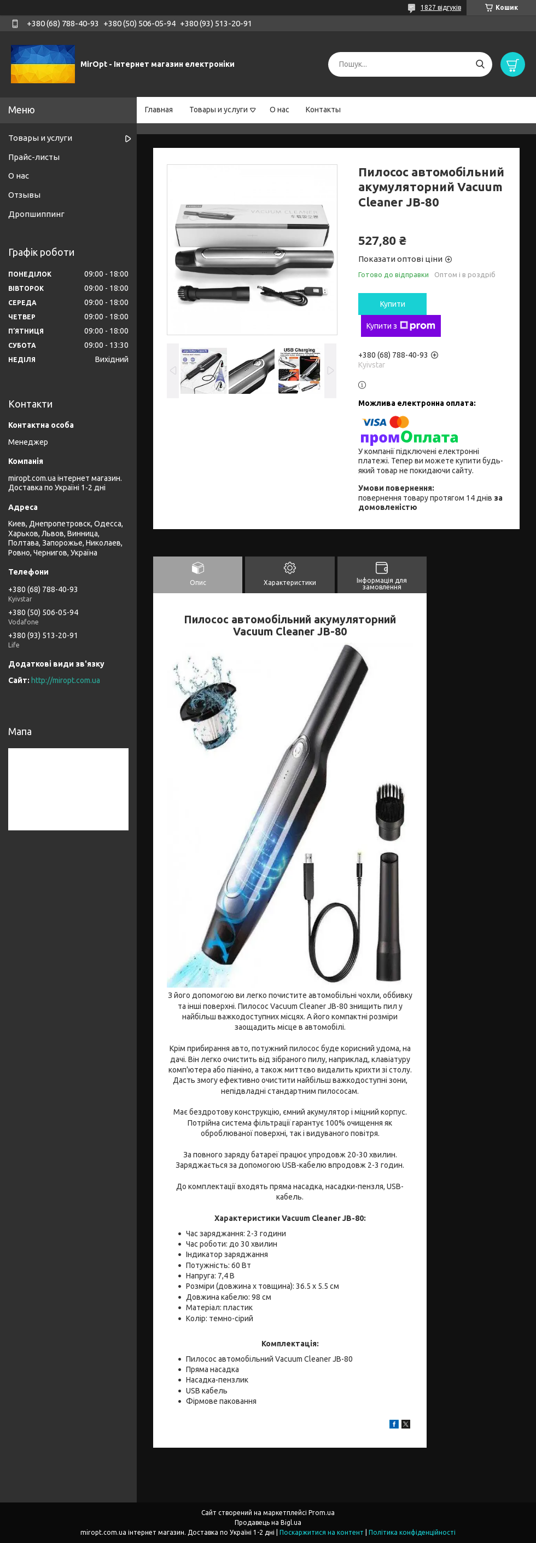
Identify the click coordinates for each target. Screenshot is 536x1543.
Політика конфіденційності (412, 1532)
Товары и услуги (218, 109)
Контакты (323, 109)
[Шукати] (480, 64)
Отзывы (24, 194)
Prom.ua (321, 1512)
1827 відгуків (441, 7)
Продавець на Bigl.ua (268, 1522)
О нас (279, 109)
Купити (392, 304)
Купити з (400, 326)
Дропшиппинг (36, 214)
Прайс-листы (34, 157)
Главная (159, 109)
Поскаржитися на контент (321, 1532)
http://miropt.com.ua (65, 680)
